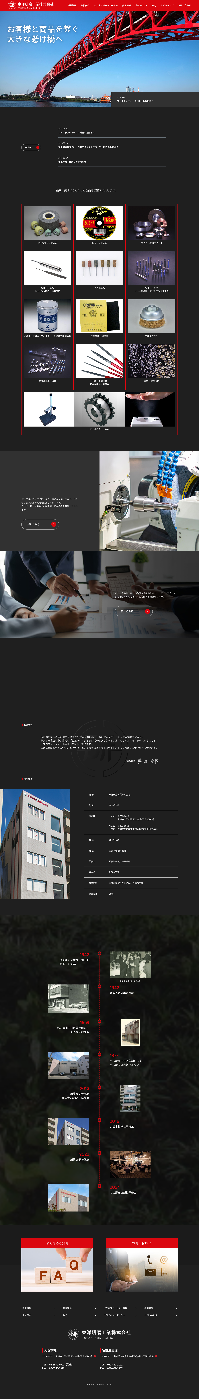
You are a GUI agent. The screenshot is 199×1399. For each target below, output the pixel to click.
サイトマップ (167, 5)
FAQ (154, 5)
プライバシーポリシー (114, 1315)
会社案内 (141, 5)
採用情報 (126, 5)
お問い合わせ (184, 5)
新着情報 (72, 5)
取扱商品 (85, 5)
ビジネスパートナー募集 (106, 5)
